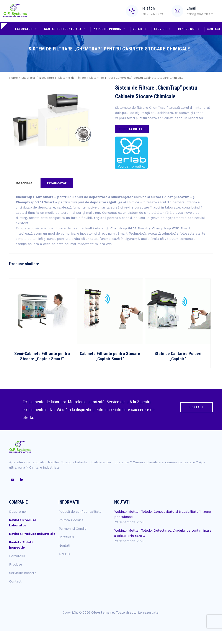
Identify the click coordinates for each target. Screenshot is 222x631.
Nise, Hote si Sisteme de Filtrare (62, 77)
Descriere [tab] (24, 183)
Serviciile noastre (22, 573)
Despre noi (189, 29)
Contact (15, 581)
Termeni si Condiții (73, 529)
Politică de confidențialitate (80, 512)
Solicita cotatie (132, 129)
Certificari (66, 537)
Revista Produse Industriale (32, 534)
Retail (139, 29)
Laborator (26, 29)
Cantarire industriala (65, 29)
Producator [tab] (57, 183)
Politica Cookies (71, 520)
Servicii (162, 29)
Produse (15, 564)
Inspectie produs (109, 29)
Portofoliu (17, 556)
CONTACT (196, 407)
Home (13, 77)
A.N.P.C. (65, 554)
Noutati (64, 546)
